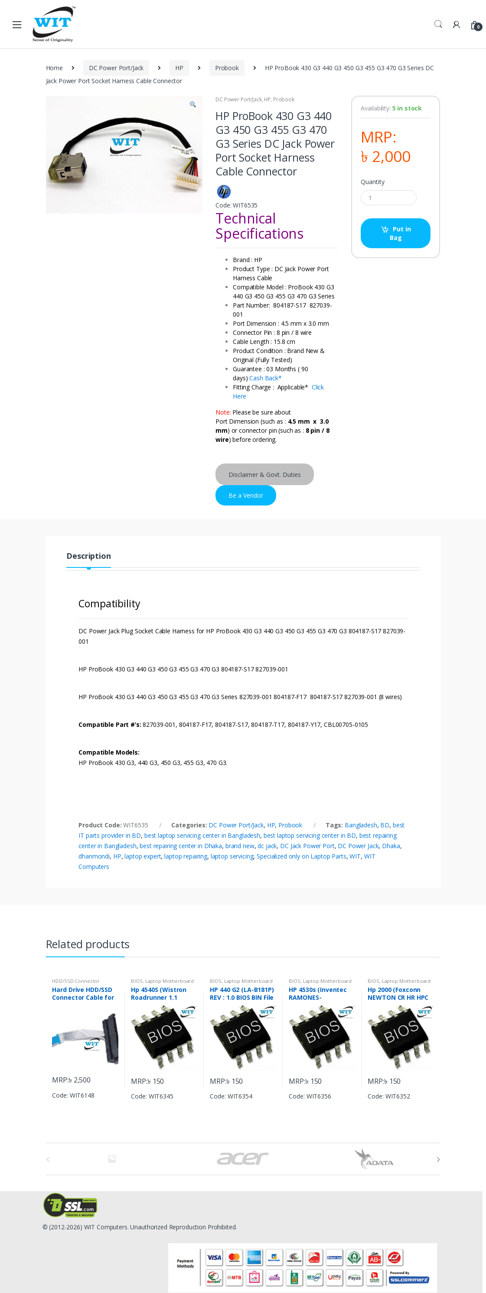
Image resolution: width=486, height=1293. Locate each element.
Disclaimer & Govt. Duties (264, 474)
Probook (227, 68)
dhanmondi (94, 856)
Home (54, 68)
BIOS (136, 981)
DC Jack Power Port (307, 846)
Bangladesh (361, 825)
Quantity (372, 182)
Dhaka (391, 846)
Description (88, 556)
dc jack (267, 846)
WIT (355, 856)
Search (438, 24)
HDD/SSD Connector (76, 981)
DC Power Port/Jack (116, 68)
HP (179, 68)
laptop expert (142, 856)
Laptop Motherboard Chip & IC (162, 983)
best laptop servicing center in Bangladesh (202, 835)
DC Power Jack (358, 846)
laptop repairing (185, 856)
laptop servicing (232, 856)
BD (384, 825)
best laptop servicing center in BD (310, 835)
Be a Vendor (245, 495)
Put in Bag (400, 233)
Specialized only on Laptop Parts (301, 856)
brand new (239, 846)
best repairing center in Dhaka (181, 846)
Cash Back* (265, 378)
